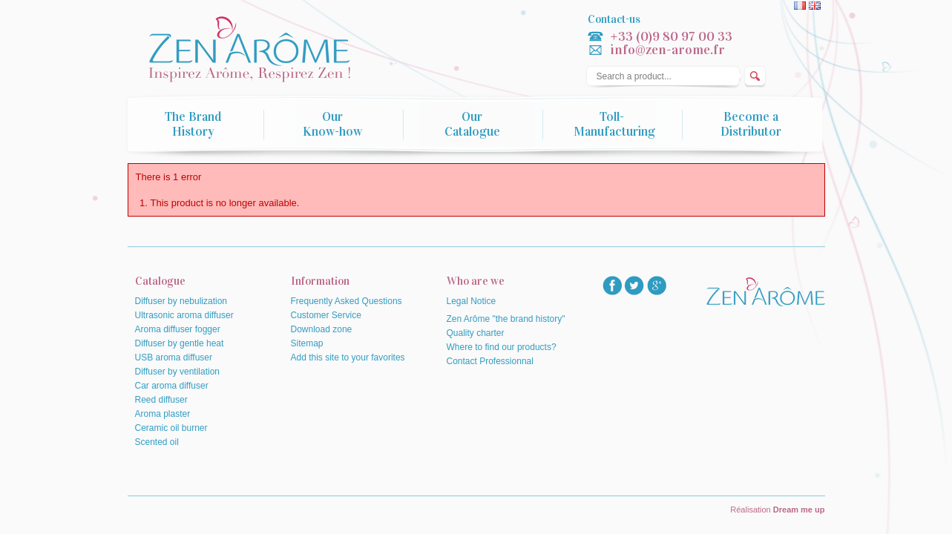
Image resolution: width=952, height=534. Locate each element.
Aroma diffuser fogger (177, 329)
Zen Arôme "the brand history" (506, 319)
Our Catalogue (472, 124)
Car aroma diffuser (172, 385)
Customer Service (326, 315)
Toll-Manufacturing (614, 124)
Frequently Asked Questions (346, 301)
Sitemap (307, 343)
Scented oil (157, 442)
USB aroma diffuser (174, 357)
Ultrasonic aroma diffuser (184, 315)
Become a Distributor (750, 124)
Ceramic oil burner (171, 428)
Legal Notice (471, 301)
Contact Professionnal (490, 361)
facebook (612, 285)
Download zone (321, 329)
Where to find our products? (502, 347)
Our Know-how (332, 124)
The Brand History (193, 124)
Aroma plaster (163, 414)
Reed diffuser (161, 400)
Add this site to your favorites (348, 357)
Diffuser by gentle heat (179, 343)
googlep (656, 285)
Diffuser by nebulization (181, 301)
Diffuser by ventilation (177, 371)
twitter (634, 285)
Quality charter (476, 333)
